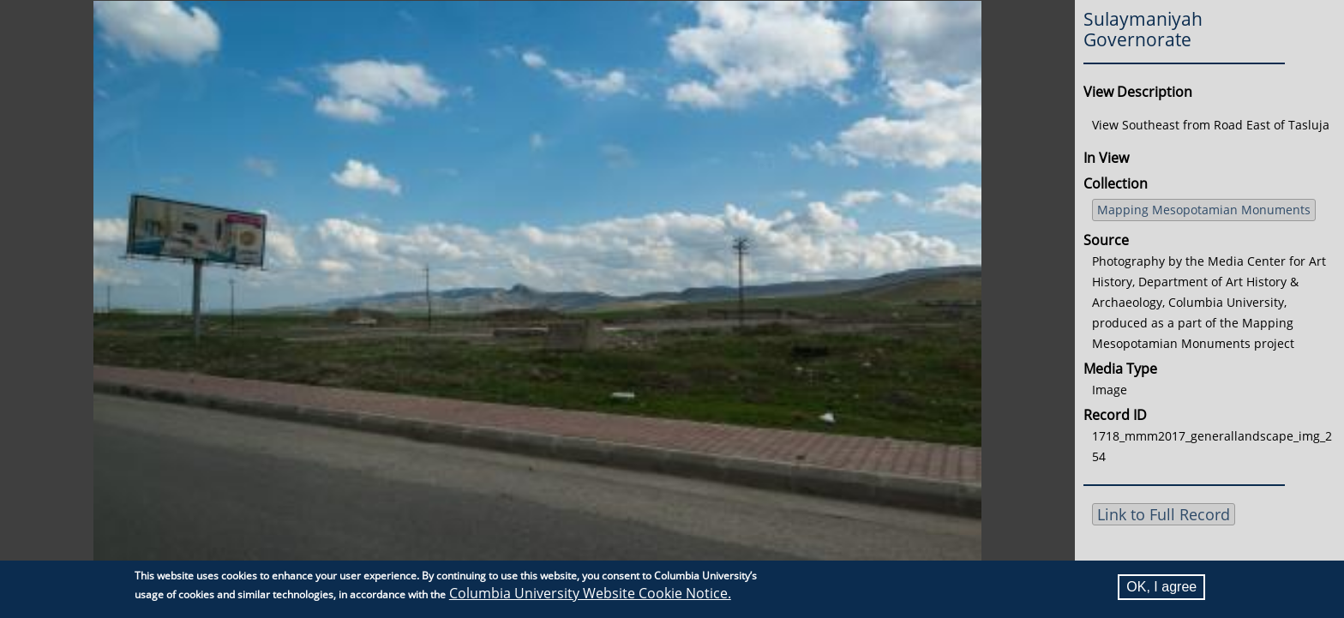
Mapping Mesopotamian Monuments (1204, 209)
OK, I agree (1161, 586)
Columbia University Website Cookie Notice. (590, 593)
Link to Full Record (1163, 514)
